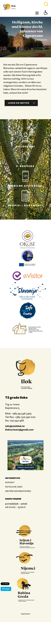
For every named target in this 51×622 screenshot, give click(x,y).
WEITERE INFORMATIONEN (18, 491)
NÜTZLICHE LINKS (13, 486)
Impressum (25, 614)
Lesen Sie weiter (21, 103)
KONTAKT (10, 482)
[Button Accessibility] (46, 17)
